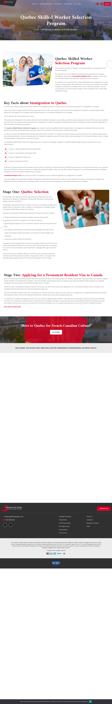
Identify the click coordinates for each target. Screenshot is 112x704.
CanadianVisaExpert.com (12, 175)
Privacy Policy (63, 520)
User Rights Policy (64, 526)
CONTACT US (104, 508)
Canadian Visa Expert (65, 516)
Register (107, 4)
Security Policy (63, 529)
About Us (89, 516)
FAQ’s (88, 526)
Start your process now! (12, 307)
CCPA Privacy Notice (65, 523)
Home (37, 30)
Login (102, 4)
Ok (90, 701)
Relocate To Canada (92, 523)
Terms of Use (63, 533)
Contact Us (90, 520)
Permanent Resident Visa (81, 76)
